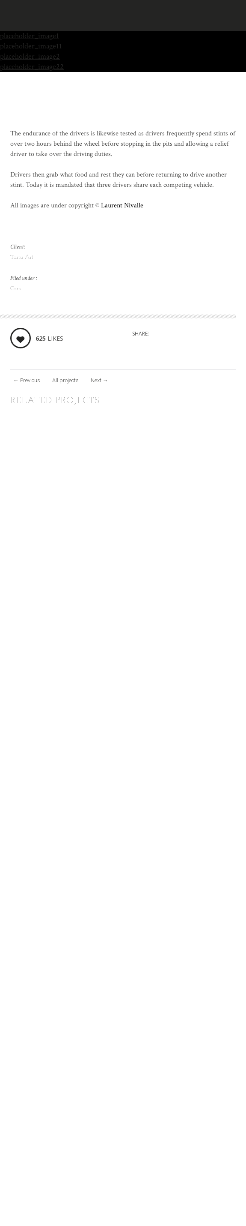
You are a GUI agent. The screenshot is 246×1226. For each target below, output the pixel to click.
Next (99, 380)
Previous (26, 380)
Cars (15, 288)
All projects (65, 380)
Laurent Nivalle (122, 205)
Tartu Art (21, 257)
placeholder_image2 (30, 56)
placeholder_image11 (31, 46)
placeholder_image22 (32, 67)
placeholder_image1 (29, 36)
